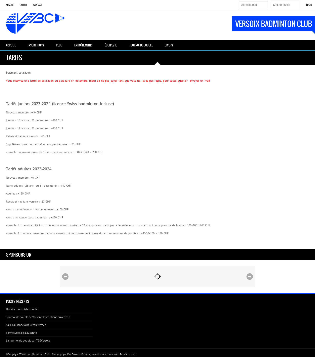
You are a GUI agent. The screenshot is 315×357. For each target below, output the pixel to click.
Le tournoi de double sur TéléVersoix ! (28, 340)
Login (309, 5)
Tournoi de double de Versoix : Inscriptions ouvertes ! (38, 317)
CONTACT (37, 5)
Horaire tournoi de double (21, 309)
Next (249, 276)
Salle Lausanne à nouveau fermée (26, 325)
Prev (65, 276)
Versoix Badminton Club (273, 23)
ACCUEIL (10, 5)
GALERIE (23, 5)
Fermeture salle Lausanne (21, 332)
